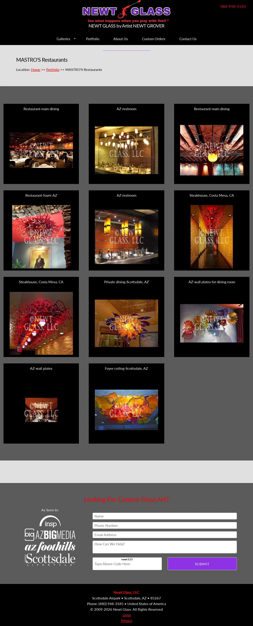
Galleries (63, 39)
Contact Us (188, 39)
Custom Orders (153, 39)
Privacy (126, 620)
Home (35, 69)
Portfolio (92, 39)
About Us (120, 39)
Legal (127, 615)
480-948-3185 (233, 6)
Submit (202, 564)
